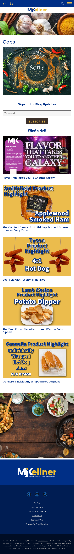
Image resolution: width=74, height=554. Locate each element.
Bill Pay (37, 503)
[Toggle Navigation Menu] (69, 3)
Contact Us (37, 515)
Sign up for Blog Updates (37, 524)
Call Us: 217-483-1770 (37, 511)
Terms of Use (37, 520)
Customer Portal (37, 507)
